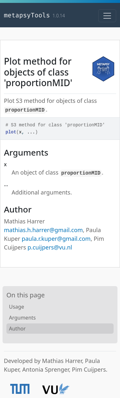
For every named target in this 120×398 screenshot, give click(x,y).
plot (10, 132)
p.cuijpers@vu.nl (50, 247)
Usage (16, 306)
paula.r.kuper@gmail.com (56, 238)
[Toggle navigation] (107, 15)
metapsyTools (27, 15)
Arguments (22, 317)
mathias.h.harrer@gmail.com (43, 230)
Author (17, 328)
